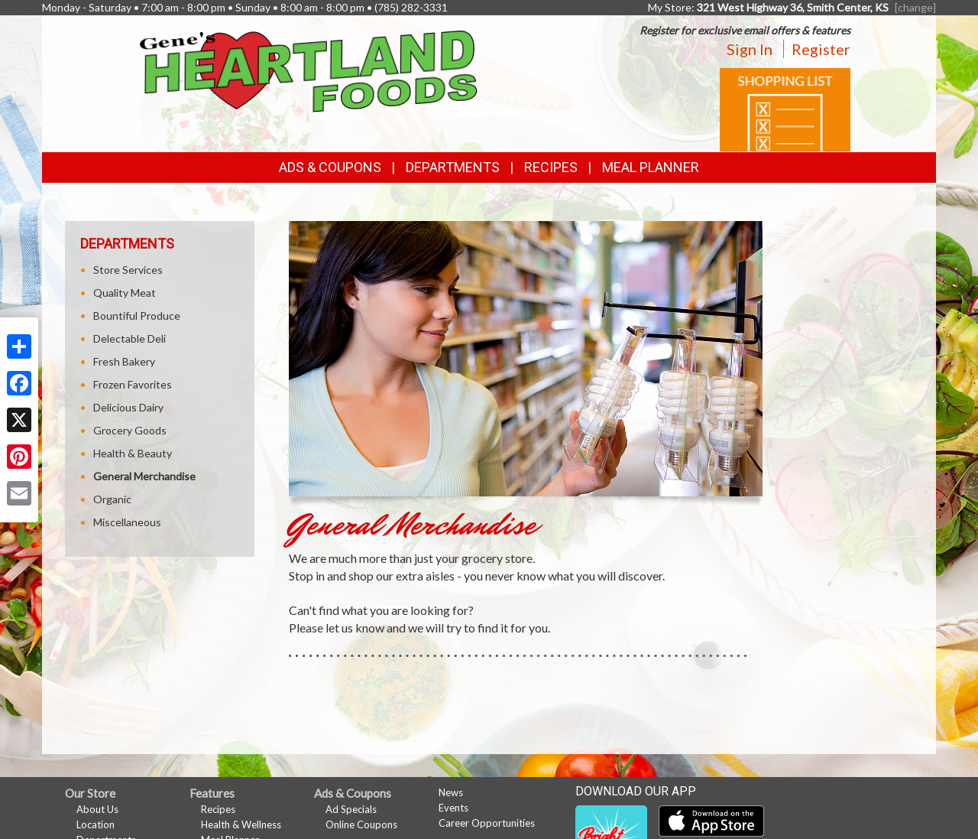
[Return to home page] (309, 69)
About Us (97, 809)
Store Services (128, 269)
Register (821, 49)
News (451, 792)
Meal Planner (650, 167)
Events (453, 808)
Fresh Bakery (124, 361)
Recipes (551, 167)
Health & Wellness (241, 824)
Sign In (749, 49)
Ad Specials (351, 809)
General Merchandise (144, 476)
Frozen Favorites (132, 384)
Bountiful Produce (136, 315)
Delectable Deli (129, 338)
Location (95, 824)
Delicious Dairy (126, 407)
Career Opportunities (487, 823)
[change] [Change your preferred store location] (915, 7)
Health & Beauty (132, 453)
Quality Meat (124, 292)
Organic (112, 499)
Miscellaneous (127, 521)
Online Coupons (361, 824)
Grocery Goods (130, 430)
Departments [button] (453, 167)
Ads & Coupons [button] (330, 167)
